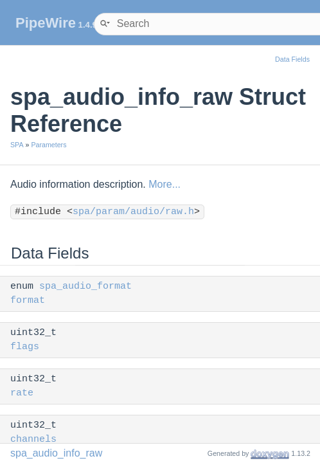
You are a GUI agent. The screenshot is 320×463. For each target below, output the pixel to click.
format (27, 300)
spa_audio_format (85, 286)
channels (33, 439)
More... (164, 184)
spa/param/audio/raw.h (133, 211)
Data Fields (292, 59)
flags (24, 346)
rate (21, 393)
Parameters (48, 145)
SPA (17, 145)
